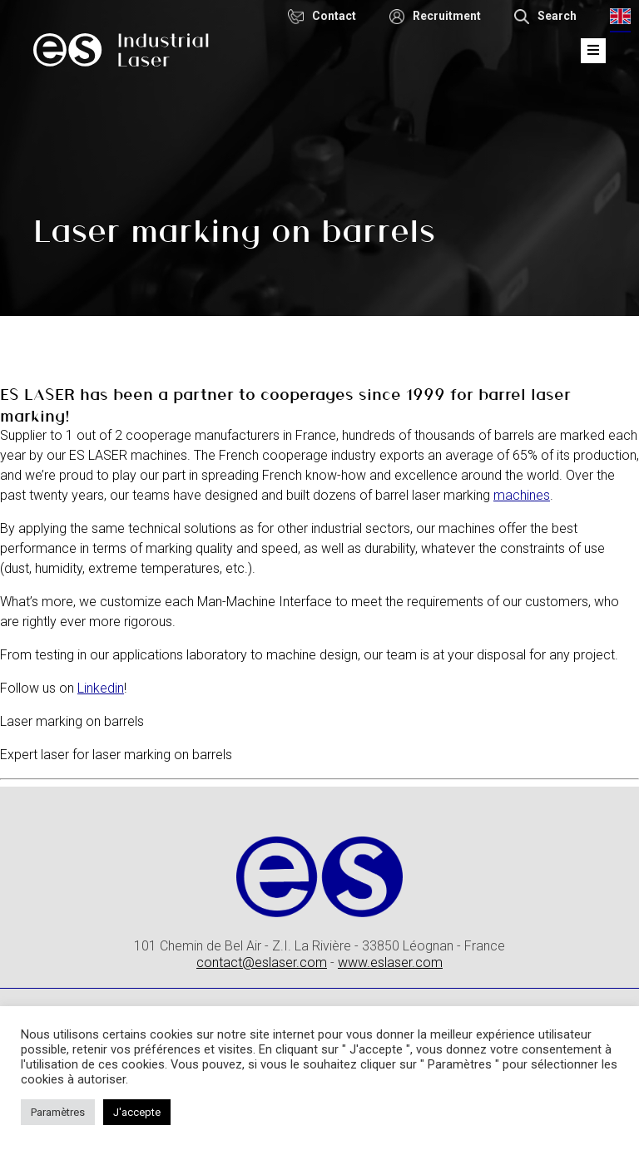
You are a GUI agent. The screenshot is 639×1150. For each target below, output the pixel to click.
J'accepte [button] (137, 1112)
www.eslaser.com (390, 962)
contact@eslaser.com (261, 962)
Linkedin (100, 688)
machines (521, 495)
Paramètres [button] (58, 1112)
